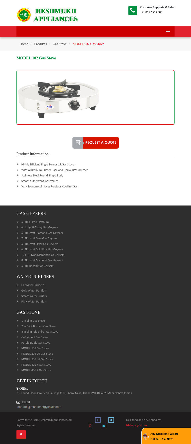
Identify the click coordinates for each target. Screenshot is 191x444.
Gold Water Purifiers (34, 290)
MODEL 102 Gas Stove (88, 44)
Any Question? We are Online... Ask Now (164, 436)
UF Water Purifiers (32, 285)
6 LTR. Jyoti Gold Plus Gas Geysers (42, 249)
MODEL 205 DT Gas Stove (37, 354)
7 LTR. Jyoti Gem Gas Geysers (39, 238)
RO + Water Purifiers (34, 301)
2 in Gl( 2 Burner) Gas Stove (38, 326)
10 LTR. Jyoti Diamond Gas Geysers (42, 255)
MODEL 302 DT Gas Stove (37, 359)
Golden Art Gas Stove (34, 337)
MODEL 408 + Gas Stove (36, 370)
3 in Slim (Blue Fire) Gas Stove (39, 332)
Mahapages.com (136, 425)
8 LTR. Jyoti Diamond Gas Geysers (42, 260)
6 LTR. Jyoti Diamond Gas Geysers (42, 233)
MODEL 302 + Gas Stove (36, 365)
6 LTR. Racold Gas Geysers (37, 266)
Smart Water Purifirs (34, 296)
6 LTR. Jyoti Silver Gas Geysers (39, 244)
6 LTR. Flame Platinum (35, 222)
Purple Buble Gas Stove (35, 343)
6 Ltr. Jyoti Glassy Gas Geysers (39, 227)
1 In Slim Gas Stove (33, 321)
